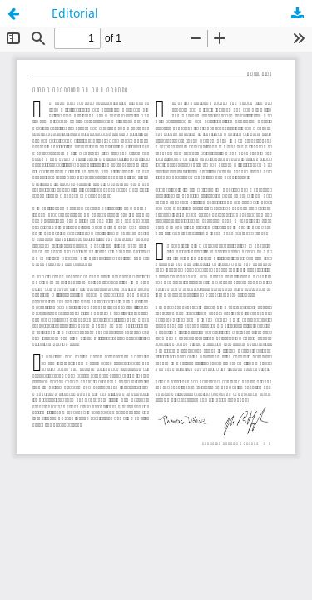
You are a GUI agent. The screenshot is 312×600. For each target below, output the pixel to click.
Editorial (75, 13)
